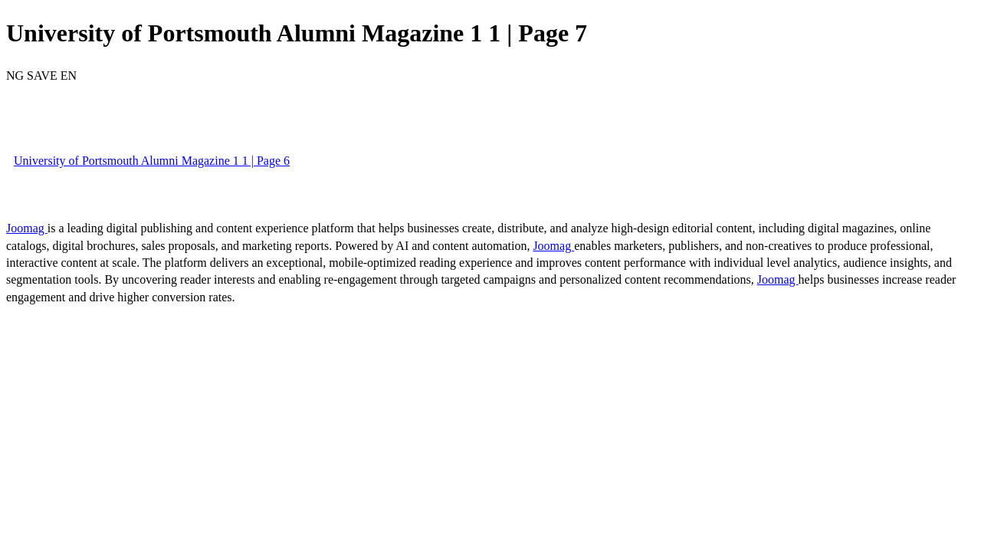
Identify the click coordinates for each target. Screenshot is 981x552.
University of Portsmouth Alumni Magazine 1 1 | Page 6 (152, 160)
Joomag (27, 228)
